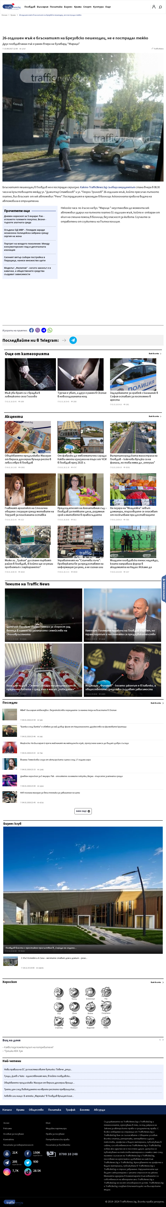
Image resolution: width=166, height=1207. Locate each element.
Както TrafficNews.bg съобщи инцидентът (107, 187)
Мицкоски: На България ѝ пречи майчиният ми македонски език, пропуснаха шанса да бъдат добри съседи (74, 743)
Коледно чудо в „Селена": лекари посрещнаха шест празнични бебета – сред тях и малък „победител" (41, 687)
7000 (126, 520)
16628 (102, 639)
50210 (21, 951)
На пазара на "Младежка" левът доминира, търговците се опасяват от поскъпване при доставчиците (134, 512)
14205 (102, 694)
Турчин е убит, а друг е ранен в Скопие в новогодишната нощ (82, 394)
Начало (7, 1110)
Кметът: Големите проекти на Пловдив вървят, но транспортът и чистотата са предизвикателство (120, 632)
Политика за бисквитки (58, 1145)
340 (39, 736)
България (42, 7)
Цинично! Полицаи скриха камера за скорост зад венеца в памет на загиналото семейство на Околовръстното (38, 630)
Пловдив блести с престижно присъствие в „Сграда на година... (41, 948)
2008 (74, 401)
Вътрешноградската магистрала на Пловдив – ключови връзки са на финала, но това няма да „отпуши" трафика (133, 459)
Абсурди (99, 1110)
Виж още (83, 811)
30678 (39, 968)
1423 (21, 520)
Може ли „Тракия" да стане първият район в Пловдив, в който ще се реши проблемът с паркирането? (29, 564)
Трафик (70, 1110)
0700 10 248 (68, 1154)
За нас (6, 1123)
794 (39, 753)
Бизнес (68, 7)
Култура (98, 7)
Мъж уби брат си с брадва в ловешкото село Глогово (22, 394)
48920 (74, 572)
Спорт (87, 7)
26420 (21, 572)
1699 (21, 401)
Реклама (7, 1128)
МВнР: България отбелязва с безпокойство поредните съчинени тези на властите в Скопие (68, 710)
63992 (21, 467)
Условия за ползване (13, 1134)
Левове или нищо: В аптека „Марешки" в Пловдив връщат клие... (39, 1096)
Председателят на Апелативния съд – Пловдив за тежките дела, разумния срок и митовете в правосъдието (82, 512)
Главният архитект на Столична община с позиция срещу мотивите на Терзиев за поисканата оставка (29, 512)
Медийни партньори (56, 1128)
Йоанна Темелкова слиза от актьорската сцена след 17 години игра (55, 759)
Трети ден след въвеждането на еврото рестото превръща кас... (40, 1089)
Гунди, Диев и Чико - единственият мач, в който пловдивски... (37, 1076)
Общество (36, 1110)
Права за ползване (55, 1134)
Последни (9, 702)
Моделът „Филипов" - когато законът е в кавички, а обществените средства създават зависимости (120, 687)
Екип (48, 1123)
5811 (74, 520)
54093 (23, 694)
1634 (40, 786)
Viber (37, 330)
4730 (40, 802)
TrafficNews (159, 48)
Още (108, 7)
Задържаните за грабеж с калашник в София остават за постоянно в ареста (134, 396)
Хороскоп (9, 982)
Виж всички (154, 353)
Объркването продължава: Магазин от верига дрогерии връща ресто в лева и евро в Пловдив (28, 459)
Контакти (8, 1139)
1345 (40, 769)
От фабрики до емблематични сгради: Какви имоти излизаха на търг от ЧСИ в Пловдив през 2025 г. (82, 459)
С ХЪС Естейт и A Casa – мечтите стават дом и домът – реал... (54, 958)
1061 (126, 404)
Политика (56, 7)
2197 (126, 572)
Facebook (31, 330)
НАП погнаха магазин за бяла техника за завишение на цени (50, 792)
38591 (126, 467)
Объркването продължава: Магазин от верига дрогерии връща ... (39, 1083)
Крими (78, 7)
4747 (74, 467)
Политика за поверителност (18, 1145)
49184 (23, 639)
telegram (43, 330)
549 (39, 720)
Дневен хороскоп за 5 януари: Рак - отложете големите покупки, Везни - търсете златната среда (71, 776)
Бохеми (84, 1110)
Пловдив (29, 7)
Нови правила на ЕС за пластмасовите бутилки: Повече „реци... (38, 1069)
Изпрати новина (164, 589)
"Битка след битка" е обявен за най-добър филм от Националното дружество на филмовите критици (73, 726)
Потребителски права (57, 1139)
